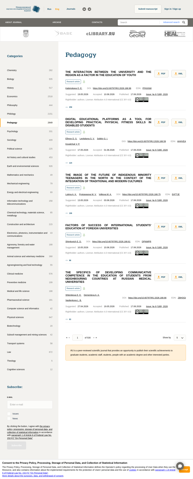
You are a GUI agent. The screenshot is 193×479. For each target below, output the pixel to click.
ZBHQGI (182, 298)
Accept (184, 469)
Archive (57, 22)
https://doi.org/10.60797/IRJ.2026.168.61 (111, 241)
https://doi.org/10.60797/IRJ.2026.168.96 (112, 88)
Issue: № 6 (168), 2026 (157, 94)
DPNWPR (146, 241)
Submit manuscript (147, 9)
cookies (132, 470)
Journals (70, 9)
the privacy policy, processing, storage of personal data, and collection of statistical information (29, 429)
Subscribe (16, 445)
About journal (13, 22)
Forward (94, 337)
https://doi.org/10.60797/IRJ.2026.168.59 (147, 141)
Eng (57, 9)
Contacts (97, 22)
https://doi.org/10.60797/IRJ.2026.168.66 (147, 298)
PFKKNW (147, 88)
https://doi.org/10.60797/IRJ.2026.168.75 (141, 194)
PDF (161, 73)
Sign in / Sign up (172, 9)
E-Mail (10, 397)
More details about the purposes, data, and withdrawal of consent (32, 476)
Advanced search (171, 22)
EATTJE (176, 194)
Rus (49, 9)
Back (69, 337)
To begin (66, 337)
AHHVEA (181, 141)
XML (179, 73)
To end (96, 337)
